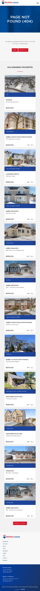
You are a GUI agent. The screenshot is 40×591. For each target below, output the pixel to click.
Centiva (22, 589)
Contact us (23, 50)
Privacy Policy (18, 587)
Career (4, 553)
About (4, 546)
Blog (4, 555)
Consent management (33, 587)
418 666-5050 (8, 581)
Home (14, 50)
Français (5, 560)
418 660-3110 (8, 572)
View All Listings (20, 523)
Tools (4, 548)
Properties (5, 541)
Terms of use (25, 587)
